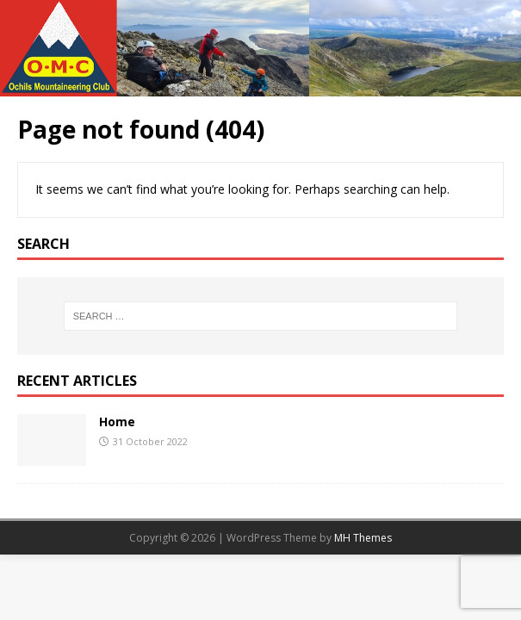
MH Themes (363, 537)
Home (117, 421)
